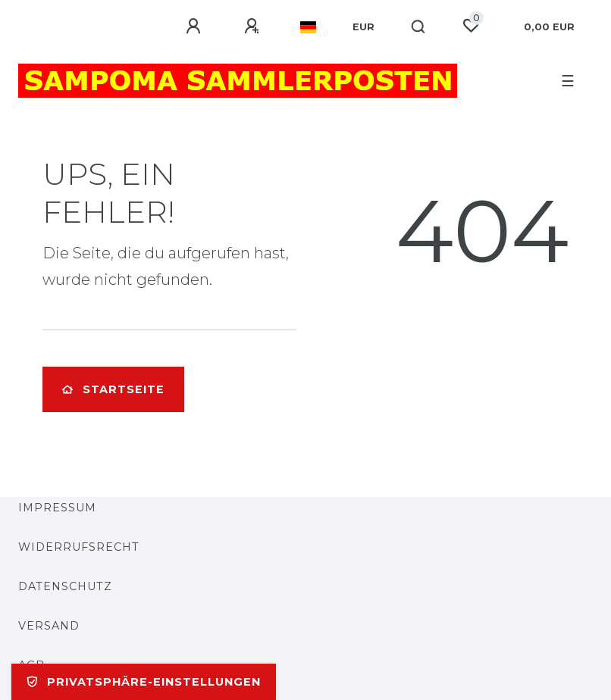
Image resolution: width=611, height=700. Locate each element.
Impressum (57, 507)
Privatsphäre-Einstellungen (144, 682)
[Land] (308, 27)
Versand (49, 626)
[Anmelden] (196, 26)
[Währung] (363, 27)
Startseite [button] (113, 389)
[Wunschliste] (471, 26)
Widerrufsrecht (78, 547)
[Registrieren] (254, 26)
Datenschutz (65, 586)
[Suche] (419, 27)
